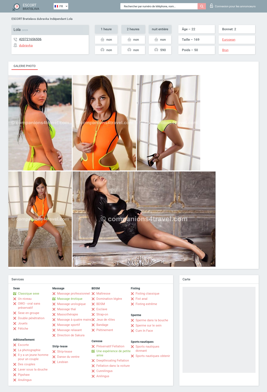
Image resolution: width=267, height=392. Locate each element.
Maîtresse (103, 293)
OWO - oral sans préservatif (29, 306)
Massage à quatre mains (74, 319)
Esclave (101, 309)
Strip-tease (64, 351)
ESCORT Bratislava (23, 18)
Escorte (23, 345)
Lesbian (62, 362)
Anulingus (25, 380)
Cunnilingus (104, 371)
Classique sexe (28, 293)
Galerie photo (25, 66)
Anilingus (102, 376)
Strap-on (102, 314)
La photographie (29, 350)
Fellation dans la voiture (113, 366)
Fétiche (23, 328)
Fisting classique (147, 293)
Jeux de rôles (105, 319)
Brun (225, 50)
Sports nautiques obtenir (153, 356)
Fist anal (141, 299)
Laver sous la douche (33, 369)
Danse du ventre (68, 357)
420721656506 (30, 39)
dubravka (43, 18)
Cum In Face (144, 331)
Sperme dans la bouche (152, 320)
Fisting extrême (146, 304)
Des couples (26, 364)
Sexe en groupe (28, 313)
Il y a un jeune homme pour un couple (33, 357)
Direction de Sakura (70, 335)
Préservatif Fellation (110, 346)
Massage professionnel (73, 293)
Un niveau (24, 299)
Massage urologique (71, 304)
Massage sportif (68, 325)
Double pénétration (31, 318)
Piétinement (104, 330)
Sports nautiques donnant (147, 349)
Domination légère (109, 299)
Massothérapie (67, 314)
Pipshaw (24, 375)
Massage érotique (69, 299)
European (228, 40)
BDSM (100, 304)
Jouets (23, 323)
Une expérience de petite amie (113, 353)
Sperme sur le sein (148, 325)
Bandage (102, 325)
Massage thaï (66, 309)
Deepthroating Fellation (112, 360)
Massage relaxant (69, 330)
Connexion (233, 5)
